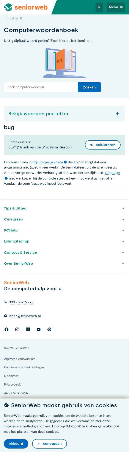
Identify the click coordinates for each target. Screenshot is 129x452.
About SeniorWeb (16, 393)
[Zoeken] (99, 7)
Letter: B (16, 18)
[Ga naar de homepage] (29, 7)
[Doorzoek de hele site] (41, 87)
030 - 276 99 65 (21, 302)
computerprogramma (46, 162)
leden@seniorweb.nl (25, 316)
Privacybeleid (12, 384)
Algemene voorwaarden (19, 359)
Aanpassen (52, 444)
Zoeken (89, 87)
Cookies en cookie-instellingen (24, 367)
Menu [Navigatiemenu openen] (113, 7)
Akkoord (16, 444)
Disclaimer (11, 376)
